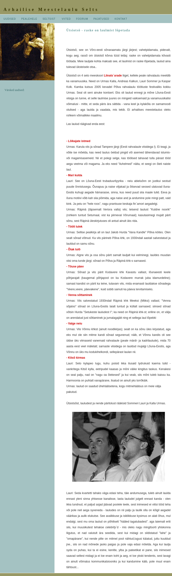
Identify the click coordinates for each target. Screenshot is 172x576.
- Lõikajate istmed (78, 141)
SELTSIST (49, 19)
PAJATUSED (101, 19)
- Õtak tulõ (73, 249)
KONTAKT (121, 19)
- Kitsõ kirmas (75, 357)
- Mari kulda (74, 175)
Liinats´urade (113, 75)
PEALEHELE (29, 19)
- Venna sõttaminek (79, 295)
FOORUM (82, 19)
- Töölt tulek (74, 226)
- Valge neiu (74, 323)
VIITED (66, 19)
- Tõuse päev (75, 266)
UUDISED (10, 19)
